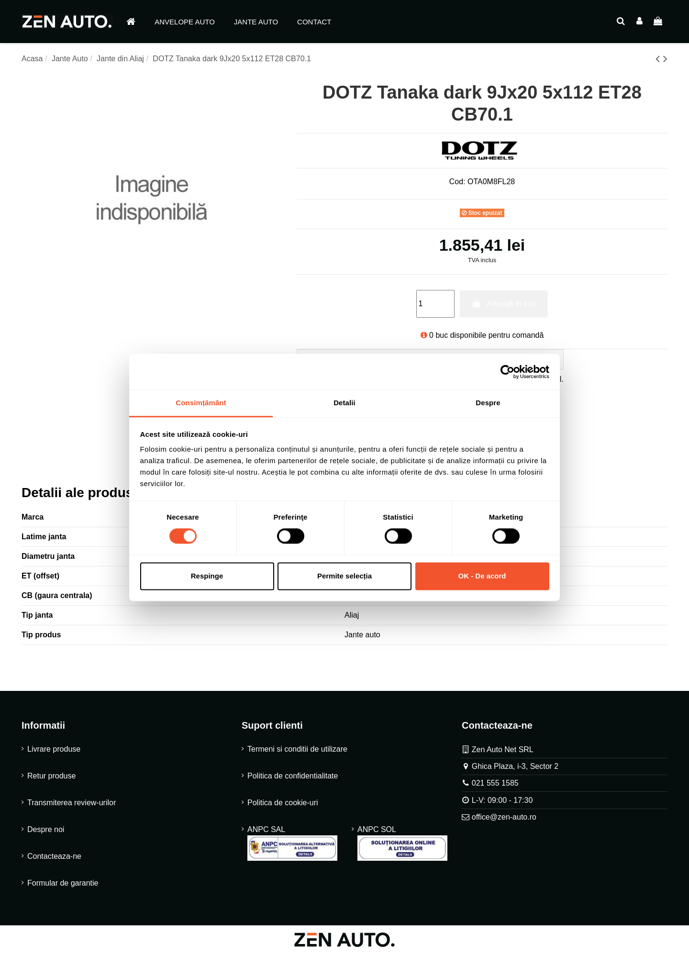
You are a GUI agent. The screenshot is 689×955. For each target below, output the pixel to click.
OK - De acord (482, 576)
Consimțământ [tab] (201, 403)
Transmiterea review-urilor (71, 804)
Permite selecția (344, 576)
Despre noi (45, 830)
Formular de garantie (63, 884)
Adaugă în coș (503, 304)
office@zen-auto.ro (504, 818)
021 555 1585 (495, 784)
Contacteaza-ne (54, 857)
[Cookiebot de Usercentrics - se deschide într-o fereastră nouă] (507, 372)
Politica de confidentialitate (292, 777)
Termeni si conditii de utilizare (297, 750)
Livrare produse (53, 750)
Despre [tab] (488, 403)
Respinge (207, 576)
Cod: (457, 182)
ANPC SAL (292, 844)
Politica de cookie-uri (282, 804)
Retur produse (51, 777)
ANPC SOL (402, 844)
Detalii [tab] (344, 403)
